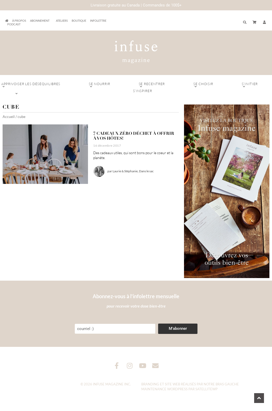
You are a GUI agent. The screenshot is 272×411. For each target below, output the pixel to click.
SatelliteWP (206, 389)
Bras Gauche (227, 384)
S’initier (249, 85)
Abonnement (41, 21)
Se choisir (203, 85)
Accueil (9, 116)
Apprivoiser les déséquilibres (31, 85)
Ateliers (62, 20)
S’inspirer (142, 92)
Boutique (79, 20)
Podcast (13, 24)
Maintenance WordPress (164, 389)
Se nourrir (99, 85)
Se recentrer (151, 85)
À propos (19, 20)
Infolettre (98, 20)
